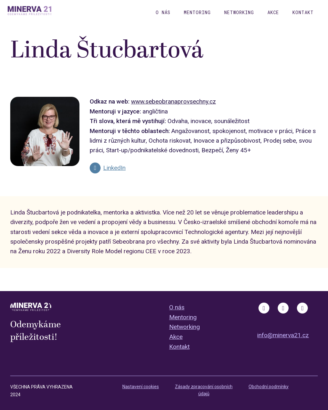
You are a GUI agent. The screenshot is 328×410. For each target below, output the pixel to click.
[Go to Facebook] (263, 308)
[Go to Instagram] (283, 308)
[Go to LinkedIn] (108, 168)
